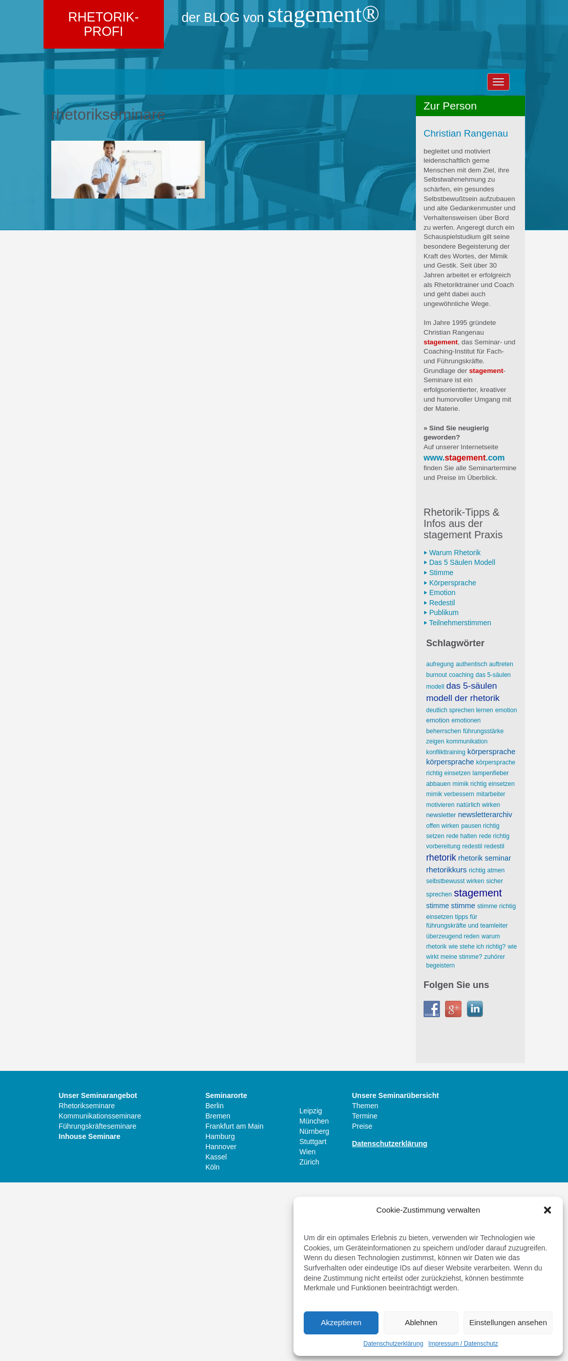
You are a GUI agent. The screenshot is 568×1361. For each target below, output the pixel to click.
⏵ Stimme (438, 751)
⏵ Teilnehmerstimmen (457, 801)
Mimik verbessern (450, 972)
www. (434, 635)
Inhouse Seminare (90, 1315)
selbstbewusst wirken (455, 1059)
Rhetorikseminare (87, 1284)
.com (495, 635)
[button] (547, 1210)
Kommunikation (467, 920)
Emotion (506, 888)
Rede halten (461, 1014)
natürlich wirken (478, 982)
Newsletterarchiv (485, 993)
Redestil (472, 1024)
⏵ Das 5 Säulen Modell (459, 741)
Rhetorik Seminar (484, 1036)
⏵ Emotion (439, 770)
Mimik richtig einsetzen (484, 961)
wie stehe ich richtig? (477, 1124)
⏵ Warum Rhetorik (452, 731)
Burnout (436, 853)
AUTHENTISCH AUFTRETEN (484, 842)
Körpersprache (492, 930)
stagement (465, 635)
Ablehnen (421, 1322)
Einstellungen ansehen (508, 1322)
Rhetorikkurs (446, 1047)
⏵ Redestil (439, 781)
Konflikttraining (446, 930)
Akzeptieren (341, 1322)
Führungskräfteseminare (98, 1305)
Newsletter (441, 993)
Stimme (437, 1084)
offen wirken (442, 1003)
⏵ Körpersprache (450, 761)
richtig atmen (486, 1048)
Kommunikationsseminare (100, 1294)
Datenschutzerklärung (394, 1343)
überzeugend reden (452, 1114)
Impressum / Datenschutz (463, 1343)
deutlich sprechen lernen (459, 888)
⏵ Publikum (441, 791)
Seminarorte (226, 1274)
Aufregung (440, 842)
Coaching (461, 853)
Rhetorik (441, 1035)
